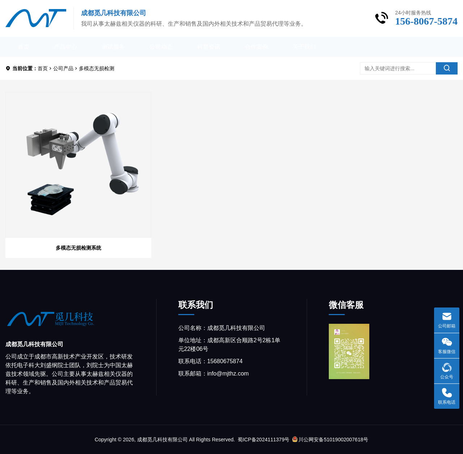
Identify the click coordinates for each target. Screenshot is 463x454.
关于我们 (304, 47)
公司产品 (63, 68)
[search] (447, 68)
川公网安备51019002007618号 (330, 439)
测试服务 (113, 47)
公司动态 (161, 47)
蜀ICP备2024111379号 (263, 439)
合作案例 (256, 47)
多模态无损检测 (96, 68)
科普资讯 (208, 47)
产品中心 (65, 47)
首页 (23, 47)
